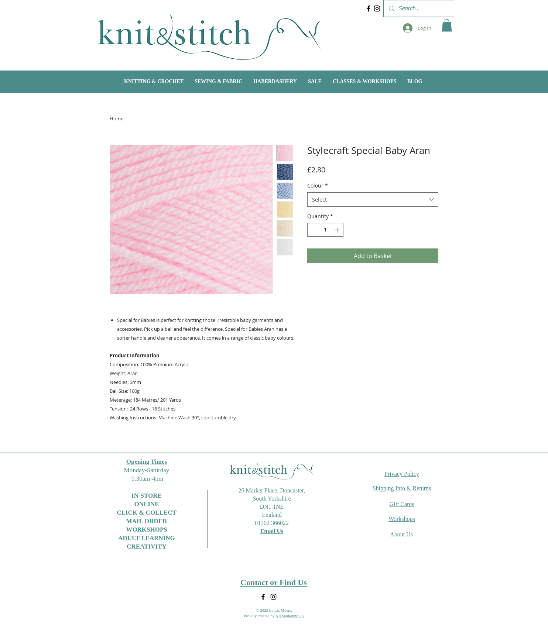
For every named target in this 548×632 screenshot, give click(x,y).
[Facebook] (368, 8)
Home (116, 118)
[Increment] (337, 229)
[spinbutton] (325, 229)
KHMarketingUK (289, 616)
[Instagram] (377, 8)
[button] (447, 25)
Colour (317, 185)
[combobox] (372, 199)
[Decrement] (313, 229)
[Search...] (418, 8)
